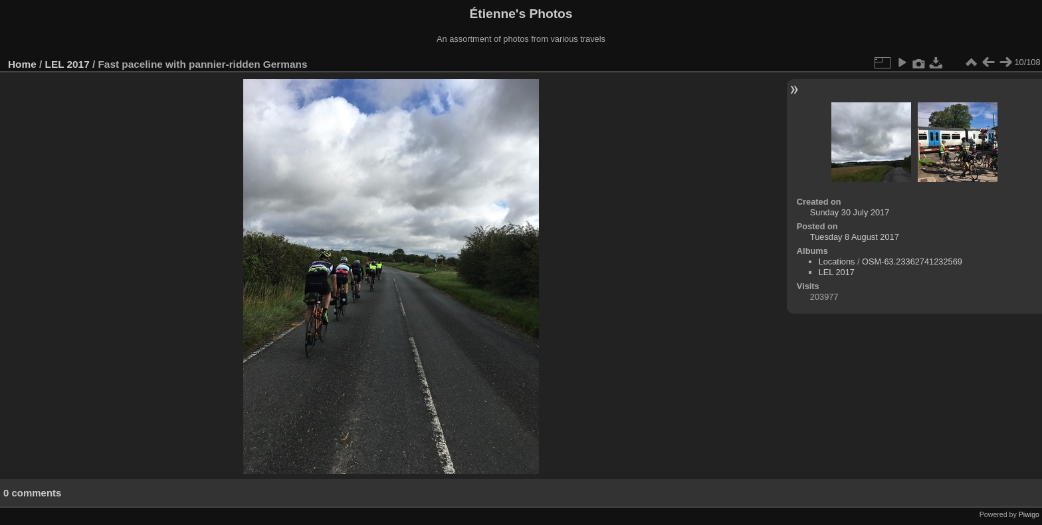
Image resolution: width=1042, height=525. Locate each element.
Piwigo (1029, 514)
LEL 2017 (67, 64)
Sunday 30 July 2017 (850, 212)
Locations (837, 261)
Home (22, 64)
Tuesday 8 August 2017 (854, 237)
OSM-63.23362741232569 (912, 261)
